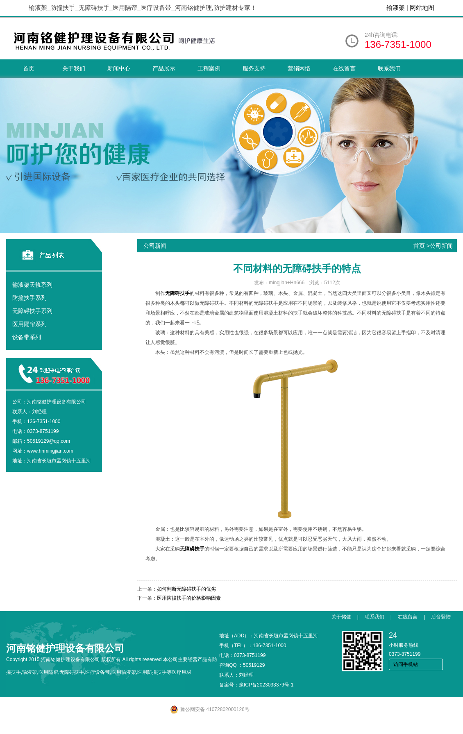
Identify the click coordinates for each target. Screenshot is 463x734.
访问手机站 (405, 664)
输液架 (395, 7)
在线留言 (344, 68)
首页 (28, 68)
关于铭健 (341, 617)
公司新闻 (441, 245)
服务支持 (254, 68)
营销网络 (299, 68)
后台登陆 (441, 617)
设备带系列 (26, 337)
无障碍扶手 (177, 293)
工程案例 (208, 68)
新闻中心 (118, 68)
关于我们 (73, 68)
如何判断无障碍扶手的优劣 (186, 589)
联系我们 (389, 68)
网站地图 (422, 7)
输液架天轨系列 (32, 284)
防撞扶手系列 (29, 298)
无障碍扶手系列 (32, 311)
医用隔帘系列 (29, 324)
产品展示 (163, 68)
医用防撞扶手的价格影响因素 (189, 598)
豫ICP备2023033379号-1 (266, 685)
